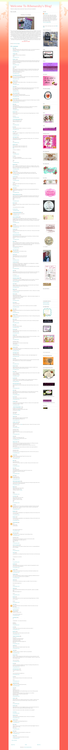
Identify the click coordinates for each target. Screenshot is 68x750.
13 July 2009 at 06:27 (16, 550)
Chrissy (14, 329)
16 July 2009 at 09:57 (16, 703)
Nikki (13, 104)
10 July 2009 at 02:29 (16, 388)
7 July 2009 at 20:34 (16, 239)
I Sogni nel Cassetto (16, 636)
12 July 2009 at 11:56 (16, 494)
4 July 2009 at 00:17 (16, 109)
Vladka (14, 579)
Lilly (13, 436)
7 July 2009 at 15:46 (16, 232)
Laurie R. (14, 569)
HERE (19, 410)
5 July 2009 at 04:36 (16, 124)
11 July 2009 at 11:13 (16, 458)
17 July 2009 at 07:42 (16, 733)
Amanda (14, 229)
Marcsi (14, 319)
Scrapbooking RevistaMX (17, 212)
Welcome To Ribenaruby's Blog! (31, 6)
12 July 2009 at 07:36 (16, 479)
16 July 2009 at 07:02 (16, 696)
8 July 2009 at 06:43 (16, 281)
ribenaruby (46, 13)
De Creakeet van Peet (16, 75)
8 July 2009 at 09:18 (16, 300)
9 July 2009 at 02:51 (16, 327)
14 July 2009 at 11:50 (16, 586)
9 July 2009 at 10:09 (16, 356)
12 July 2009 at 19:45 (16, 535)
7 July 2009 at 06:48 (16, 210)
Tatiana (14, 416)
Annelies (14, 401)
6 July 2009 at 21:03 (16, 142)
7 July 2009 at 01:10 (16, 185)
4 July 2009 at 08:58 (16, 117)
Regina (14, 289)
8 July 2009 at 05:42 (16, 268)
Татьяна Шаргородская (17, 119)
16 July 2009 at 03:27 (16, 681)
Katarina (14, 705)
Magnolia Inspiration (46, 302)
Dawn (14, 724)
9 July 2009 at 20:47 (16, 381)
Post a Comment (14, 740)
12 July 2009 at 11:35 (16, 484)
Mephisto (14, 144)
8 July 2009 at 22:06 (16, 322)
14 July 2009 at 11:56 (16, 594)
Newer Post (13, 744)
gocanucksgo (15, 98)
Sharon (14, 735)
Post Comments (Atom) (27, 747)
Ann (13, 663)
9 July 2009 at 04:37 (16, 339)
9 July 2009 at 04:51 (16, 345)
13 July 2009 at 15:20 (16, 567)
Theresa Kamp (15, 522)
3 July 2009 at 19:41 (16, 102)
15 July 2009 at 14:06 (16, 643)
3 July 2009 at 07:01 (16, 51)
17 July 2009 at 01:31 (16, 722)
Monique (14, 511)
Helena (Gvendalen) (16, 383)
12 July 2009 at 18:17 (16, 520)
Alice (13, 390)
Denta (14, 604)
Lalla (13, 687)
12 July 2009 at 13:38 (16, 502)
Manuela (14, 111)
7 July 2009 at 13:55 (16, 222)
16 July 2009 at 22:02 (16, 717)
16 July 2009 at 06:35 (16, 685)
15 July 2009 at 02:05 (16, 615)
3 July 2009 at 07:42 (16, 57)
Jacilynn (14, 53)
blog (21, 424)
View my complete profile (47, 22)
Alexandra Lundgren (16, 278)
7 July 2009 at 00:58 (16, 180)
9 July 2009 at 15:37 (16, 369)
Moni (13, 48)
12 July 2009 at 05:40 (16, 473)
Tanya (14, 86)
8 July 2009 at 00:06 (16, 252)
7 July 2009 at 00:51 (16, 174)
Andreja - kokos (15, 422)
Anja (13, 270)
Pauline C (14, 59)
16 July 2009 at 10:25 (16, 713)
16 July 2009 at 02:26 (16, 674)
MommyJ (14, 631)
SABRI (14, 645)
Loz (13, 504)
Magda (14, 486)
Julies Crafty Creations (16, 481)
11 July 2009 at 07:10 (16, 439)
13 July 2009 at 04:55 (16, 543)
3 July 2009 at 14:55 (16, 96)
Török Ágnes (15, 352)
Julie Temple (15, 137)
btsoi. (14, 131)
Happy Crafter (15, 441)
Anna (14, 66)
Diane (14, 241)
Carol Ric (14, 176)
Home (26, 744)
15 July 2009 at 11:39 (16, 634)
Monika (14, 596)
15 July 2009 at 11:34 (16, 629)
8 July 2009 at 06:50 (16, 287)
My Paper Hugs (15, 209)
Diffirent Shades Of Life (16, 194)
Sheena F (14, 314)
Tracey (14, 552)
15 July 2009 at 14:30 (16, 648)
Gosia (14, 371)
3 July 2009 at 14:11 (16, 91)
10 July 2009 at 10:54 (16, 414)
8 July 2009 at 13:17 (16, 317)
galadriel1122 (15, 683)
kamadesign (14, 711)
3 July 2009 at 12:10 (16, 73)
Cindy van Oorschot (16, 234)
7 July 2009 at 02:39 (16, 192)
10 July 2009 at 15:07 (16, 427)
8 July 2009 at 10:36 (16, 312)
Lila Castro (14, 496)
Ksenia (14, 396)
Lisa (13, 224)
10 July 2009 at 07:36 (16, 399)
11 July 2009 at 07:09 (16, 434)
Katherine (14, 715)
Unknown (14, 171)
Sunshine (14, 574)
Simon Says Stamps (46, 304)
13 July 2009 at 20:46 (16, 572)
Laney (14, 650)
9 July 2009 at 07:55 (16, 350)
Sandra (14, 254)
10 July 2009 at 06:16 (16, 394)
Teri (13, 676)
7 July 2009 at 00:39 (16, 169)
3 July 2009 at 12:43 (16, 84)
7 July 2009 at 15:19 (16, 227)
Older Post (38, 744)
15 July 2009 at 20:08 (16, 661)
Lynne (14, 283)
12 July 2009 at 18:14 (16, 509)
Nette (14, 460)
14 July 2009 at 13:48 (16, 602)
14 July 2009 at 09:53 (16, 577)
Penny (14, 302)
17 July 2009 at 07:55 (16, 738)
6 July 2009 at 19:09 (16, 135)
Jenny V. (14, 698)
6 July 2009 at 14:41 (16, 129)
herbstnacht (15, 617)
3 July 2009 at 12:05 (16, 64)
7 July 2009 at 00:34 (16, 162)
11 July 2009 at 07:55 (16, 448)
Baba (13, 324)
